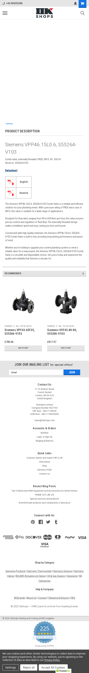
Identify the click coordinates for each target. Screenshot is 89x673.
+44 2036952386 (12, 3)
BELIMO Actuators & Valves (31, 576)
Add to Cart (23, 348)
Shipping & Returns (44, 441)
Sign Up (48, 437)
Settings (10, 667)
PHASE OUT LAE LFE (44, 495)
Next (83, 273)
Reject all (29, 667)
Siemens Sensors (62, 571)
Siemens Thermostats (39, 571)
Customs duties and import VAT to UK (45, 458)
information (44, 462)
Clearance (72, 576)
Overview (9, 124)
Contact (42, 597)
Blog (44, 466)
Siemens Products (16, 571)
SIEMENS (8, 326)
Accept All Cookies (53, 667)
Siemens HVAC (44, 470)
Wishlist (44, 433)
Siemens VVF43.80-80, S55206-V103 (62, 331)
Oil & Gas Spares (56, 576)
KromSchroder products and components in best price (44, 503)
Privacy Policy (51, 660)
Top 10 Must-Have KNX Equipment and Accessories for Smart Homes (44, 491)
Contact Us (44, 474)
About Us (32, 597)
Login (39, 437)
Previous (79, 273)
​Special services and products (44, 499)
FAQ (73, 597)
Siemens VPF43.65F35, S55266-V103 (19, 331)
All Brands (19, 597)
